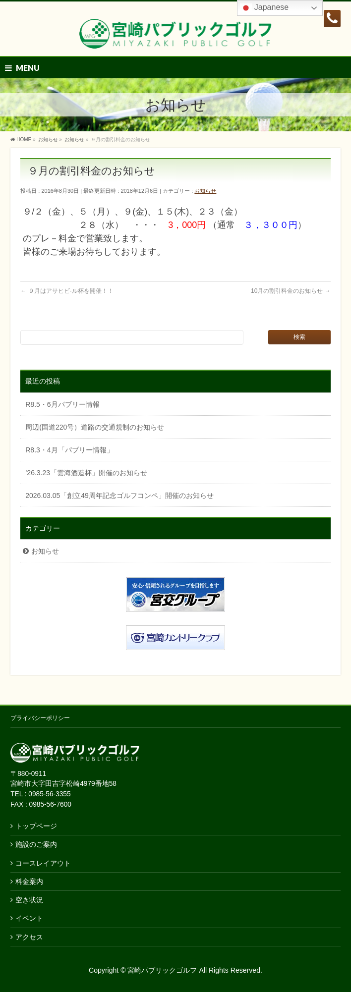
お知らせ (205, 191)
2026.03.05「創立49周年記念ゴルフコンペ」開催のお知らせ (119, 495)
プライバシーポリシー (40, 718)
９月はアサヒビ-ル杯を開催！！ (66, 290)
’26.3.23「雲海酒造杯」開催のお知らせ (86, 473)
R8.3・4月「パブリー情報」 (69, 450)
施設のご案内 (36, 844)
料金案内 (29, 881)
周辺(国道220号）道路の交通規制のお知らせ (94, 427)
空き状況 (29, 900)
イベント (29, 918)
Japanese (264, 8)
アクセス (29, 937)
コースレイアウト (43, 863)
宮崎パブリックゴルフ (162, 970)
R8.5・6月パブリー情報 (62, 404)
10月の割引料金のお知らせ (291, 290)
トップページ (36, 826)
